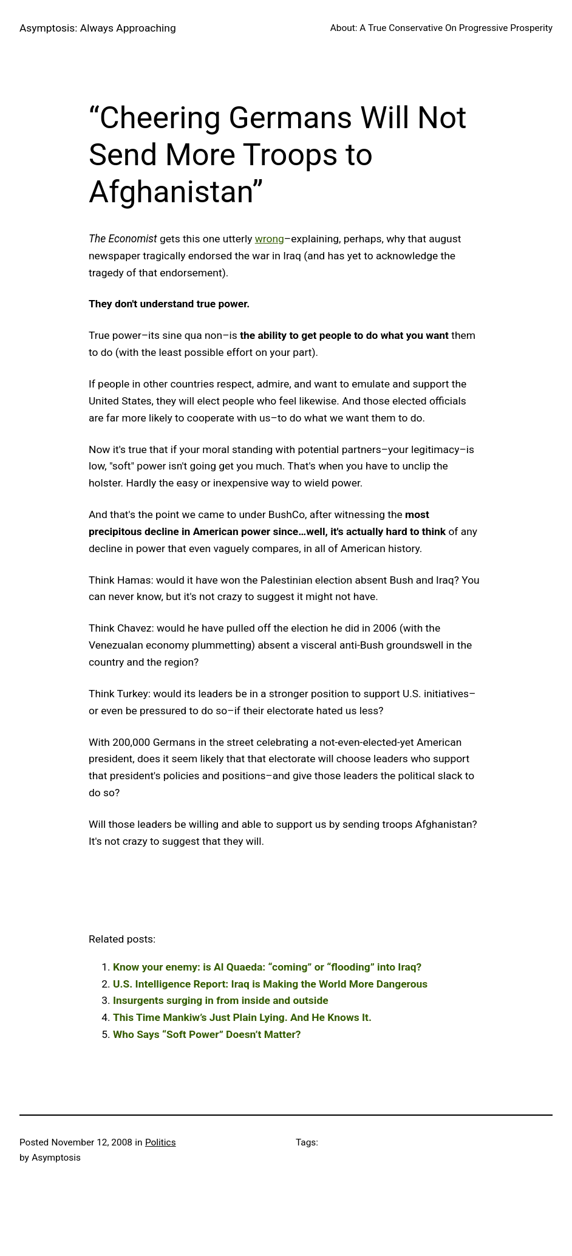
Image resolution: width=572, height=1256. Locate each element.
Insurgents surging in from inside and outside (221, 1000)
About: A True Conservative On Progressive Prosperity (441, 27)
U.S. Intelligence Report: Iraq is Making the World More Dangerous (270, 984)
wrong (269, 239)
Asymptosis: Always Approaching (97, 28)
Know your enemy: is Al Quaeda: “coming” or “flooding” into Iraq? (267, 967)
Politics (160, 1142)
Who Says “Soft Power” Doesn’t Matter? (207, 1034)
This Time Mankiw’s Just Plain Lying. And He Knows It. (242, 1017)
